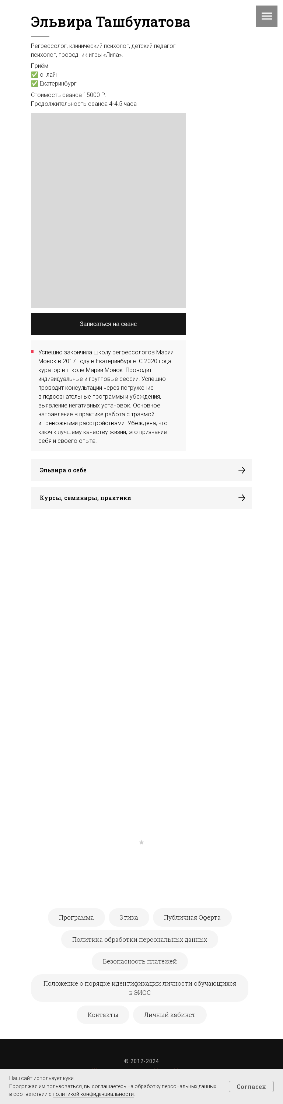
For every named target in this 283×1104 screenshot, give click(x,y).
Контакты (103, 1014)
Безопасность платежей (140, 961)
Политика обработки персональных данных (139, 939)
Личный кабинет (170, 1014)
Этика (129, 917)
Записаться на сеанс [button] (108, 324)
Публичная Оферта (192, 917)
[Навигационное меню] (267, 16)
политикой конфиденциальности (93, 1094)
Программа (76, 917)
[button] (141, 470)
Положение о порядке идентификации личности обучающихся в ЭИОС (139, 987)
